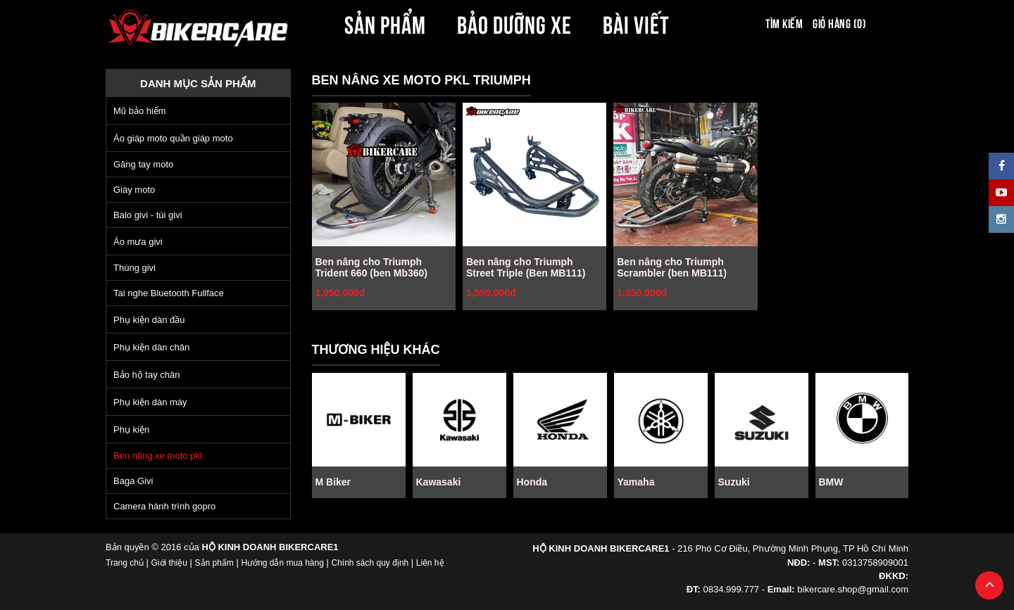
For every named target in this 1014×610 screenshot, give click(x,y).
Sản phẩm (214, 563)
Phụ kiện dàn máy (150, 402)
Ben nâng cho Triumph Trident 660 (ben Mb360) (371, 267)
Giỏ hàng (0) (839, 22)
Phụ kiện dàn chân (151, 347)
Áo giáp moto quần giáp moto (173, 138)
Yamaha (636, 482)
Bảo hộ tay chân (146, 374)
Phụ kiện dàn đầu (149, 319)
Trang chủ (125, 563)
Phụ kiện (131, 429)
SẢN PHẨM (385, 22)
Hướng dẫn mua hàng (282, 563)
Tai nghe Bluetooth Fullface (168, 293)
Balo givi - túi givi (147, 215)
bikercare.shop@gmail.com (852, 589)
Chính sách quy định (369, 563)
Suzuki (734, 482)
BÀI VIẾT (636, 22)
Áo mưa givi (138, 241)
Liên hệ (430, 563)
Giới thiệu (169, 563)
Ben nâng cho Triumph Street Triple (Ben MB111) (526, 267)
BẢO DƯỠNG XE (514, 22)
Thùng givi (134, 267)
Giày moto (134, 189)
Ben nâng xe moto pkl (157, 455)
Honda (532, 482)
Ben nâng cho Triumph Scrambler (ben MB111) (672, 267)
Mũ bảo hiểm (139, 111)
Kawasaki (438, 482)
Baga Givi (133, 481)
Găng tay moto (143, 164)
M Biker (333, 482)
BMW (831, 482)
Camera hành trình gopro (164, 506)
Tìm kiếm (784, 22)
